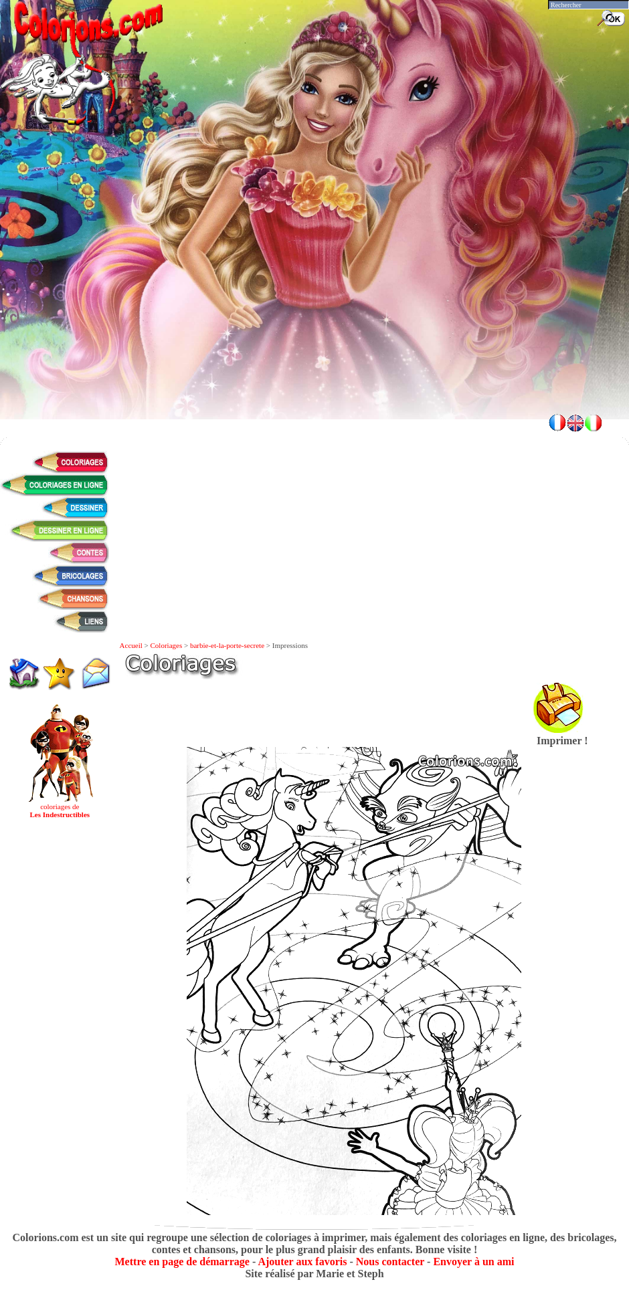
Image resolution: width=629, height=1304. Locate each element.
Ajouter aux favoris (302, 1261)
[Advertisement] (315, 307)
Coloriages (167, 645)
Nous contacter (390, 1261)
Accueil (131, 645)
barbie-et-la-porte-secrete (227, 645)
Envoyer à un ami (473, 1261)
